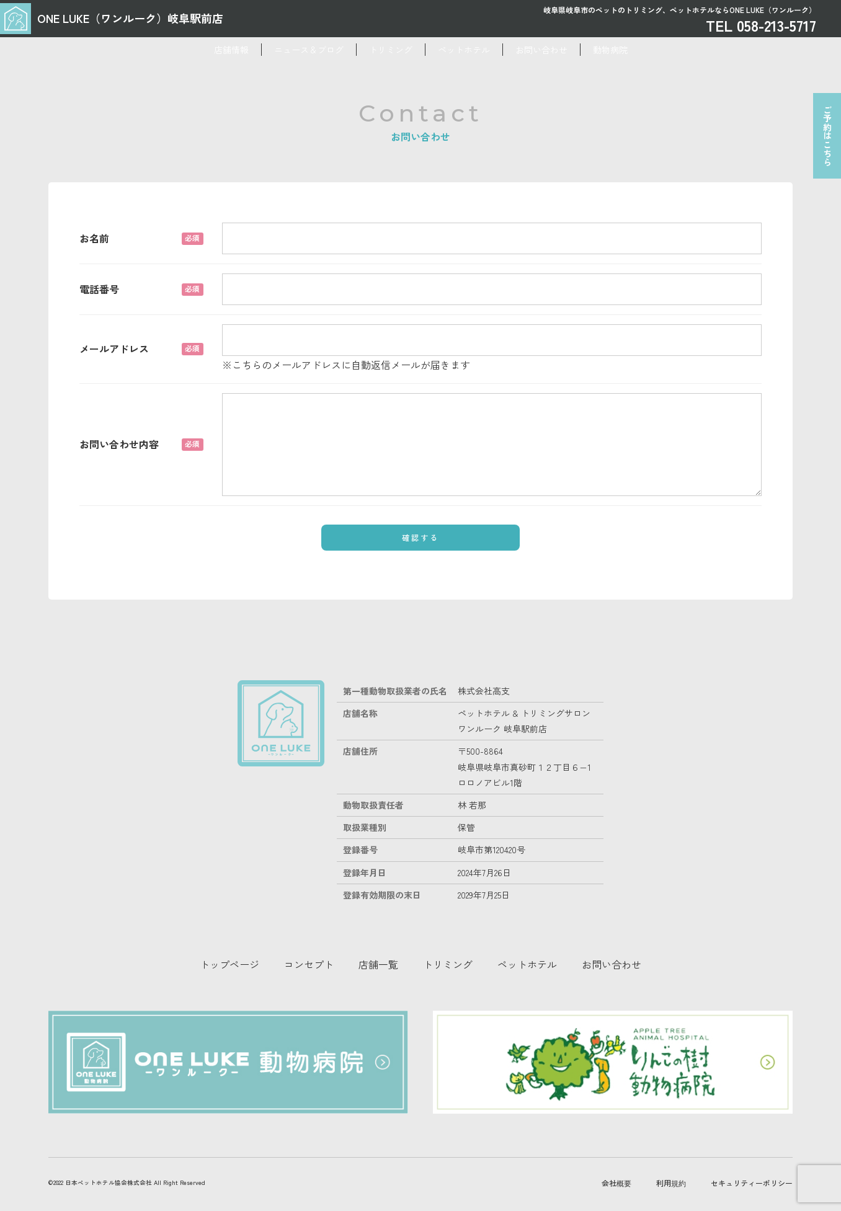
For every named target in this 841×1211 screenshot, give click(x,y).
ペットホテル (476, 49)
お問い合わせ (579, 49)
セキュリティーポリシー (752, 1142)
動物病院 (672, 49)
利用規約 (671, 1142)
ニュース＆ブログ (271, 49)
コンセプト (309, 964)
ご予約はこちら (823, 143)
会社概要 (616, 1142)
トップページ (229, 964)
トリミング (378, 49)
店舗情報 (169, 49)
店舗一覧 (378, 964)
